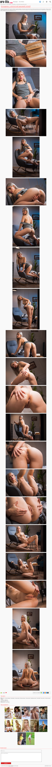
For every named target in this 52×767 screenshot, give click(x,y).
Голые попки (28, 698)
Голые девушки (7, 698)
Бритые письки (22, 698)
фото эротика (11, 765)
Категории (15, 1)
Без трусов (43, 698)
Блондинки (12, 698)
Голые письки (17, 698)
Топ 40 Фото (21, 1)
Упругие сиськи (47, 698)
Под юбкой (38, 698)
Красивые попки (33, 698)
